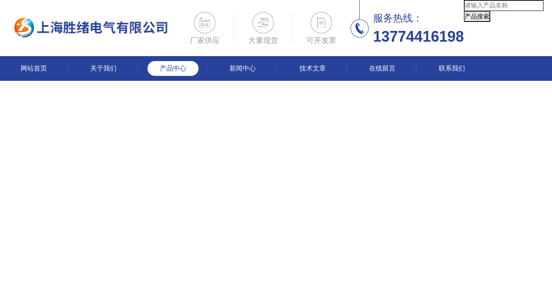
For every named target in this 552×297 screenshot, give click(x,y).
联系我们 (452, 68)
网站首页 (34, 68)
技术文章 (312, 68)
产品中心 (173, 68)
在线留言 (382, 68)
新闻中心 (242, 68)
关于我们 (103, 68)
